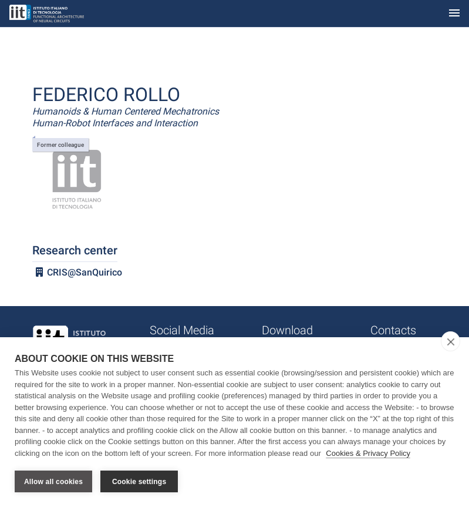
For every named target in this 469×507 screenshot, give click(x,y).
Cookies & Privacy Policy (368, 453)
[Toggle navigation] (454, 14)
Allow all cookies (53, 482)
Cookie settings (139, 482)
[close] (450, 341)
